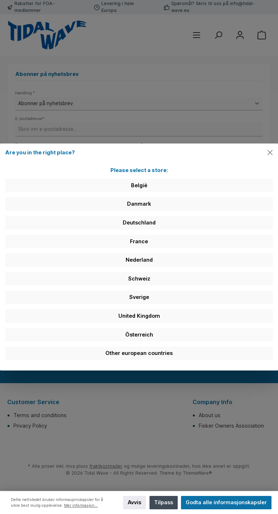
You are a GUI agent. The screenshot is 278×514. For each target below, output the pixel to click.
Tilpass (163, 502)
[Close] (270, 152)
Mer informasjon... (81, 505)
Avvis (134, 502)
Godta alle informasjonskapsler (226, 502)
